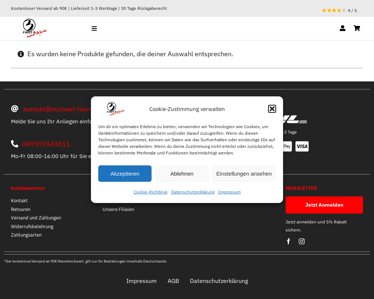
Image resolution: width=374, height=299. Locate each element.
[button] (272, 108)
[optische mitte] (29, 21)
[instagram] (302, 241)
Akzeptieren (124, 173)
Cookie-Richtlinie (151, 192)
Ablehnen (181, 173)
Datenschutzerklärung (192, 192)
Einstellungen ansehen (244, 173)
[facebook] (288, 241)
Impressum (229, 192)
